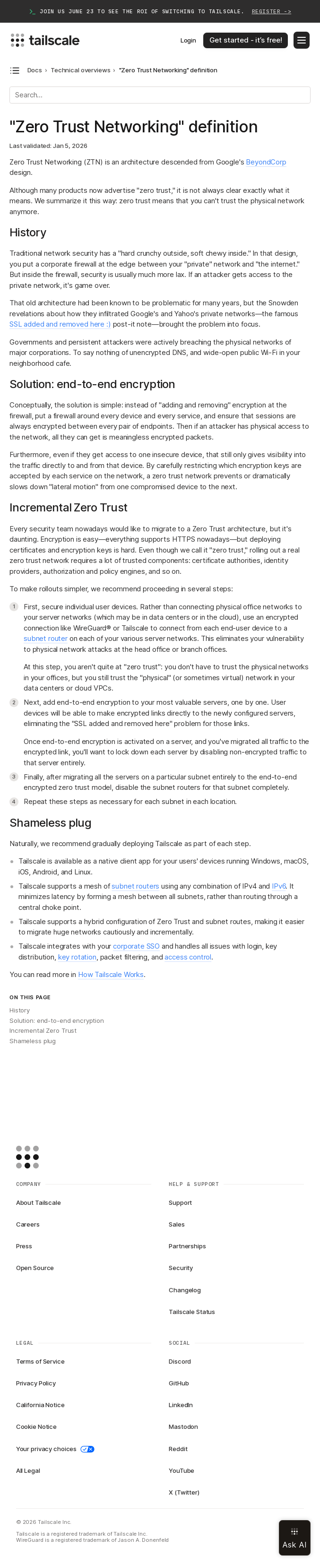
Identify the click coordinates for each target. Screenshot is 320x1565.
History (19, 1010)
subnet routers (135, 886)
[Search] (160, 95)
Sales (176, 1224)
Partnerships (187, 1246)
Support (180, 1202)
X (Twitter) (184, 1492)
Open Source (35, 1267)
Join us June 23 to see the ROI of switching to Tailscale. (160, 12)
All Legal (28, 1470)
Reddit (178, 1449)
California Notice (40, 1405)
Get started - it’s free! (245, 39)
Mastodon (183, 1426)
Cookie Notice (36, 1426)
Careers (28, 1224)
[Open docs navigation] (14, 70)
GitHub (179, 1383)
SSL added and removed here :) (60, 324)
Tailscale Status (192, 1311)
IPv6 (278, 886)
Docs (34, 70)
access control (187, 956)
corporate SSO (136, 946)
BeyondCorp (266, 161)
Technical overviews (81, 70)
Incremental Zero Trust (43, 1030)
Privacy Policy (36, 1383)
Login (188, 40)
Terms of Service (40, 1361)
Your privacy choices (55, 1449)
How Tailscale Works (111, 974)
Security (181, 1267)
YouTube (181, 1470)
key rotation (77, 956)
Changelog (185, 1290)
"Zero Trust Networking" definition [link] (168, 70)
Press (24, 1246)
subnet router (46, 638)
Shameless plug (32, 1041)
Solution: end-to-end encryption (56, 1020)
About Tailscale (38, 1202)
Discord (180, 1361)
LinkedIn (181, 1405)
